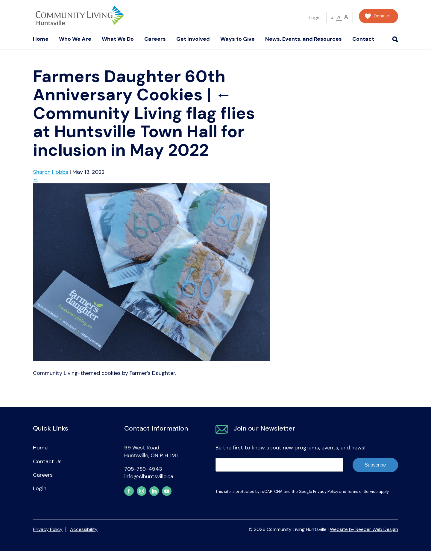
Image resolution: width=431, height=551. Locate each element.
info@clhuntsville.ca (148, 476)
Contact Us (47, 461)
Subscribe (375, 464)
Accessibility (84, 529)
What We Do (118, 39)
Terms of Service (362, 491)
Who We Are (75, 39)
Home (40, 39)
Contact (363, 39)
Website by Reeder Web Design (364, 529)
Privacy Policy (325, 491)
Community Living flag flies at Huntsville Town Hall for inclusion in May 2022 (144, 122)
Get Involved (193, 39)
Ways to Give (237, 39)
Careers (155, 39)
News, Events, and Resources (303, 39)
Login (315, 17)
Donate (381, 16)
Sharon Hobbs (50, 172)
